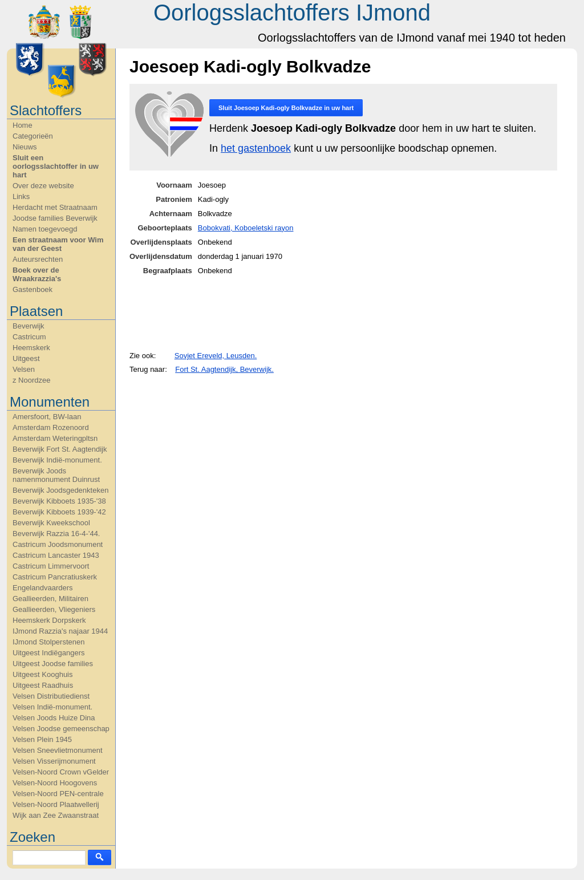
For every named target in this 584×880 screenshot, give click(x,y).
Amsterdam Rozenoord (51, 427)
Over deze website (43, 185)
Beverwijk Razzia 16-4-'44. (56, 533)
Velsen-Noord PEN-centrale (58, 793)
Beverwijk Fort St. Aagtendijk (60, 449)
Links (21, 196)
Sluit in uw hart (286, 107)
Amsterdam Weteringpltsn (55, 438)
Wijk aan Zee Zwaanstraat (56, 815)
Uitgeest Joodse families (53, 663)
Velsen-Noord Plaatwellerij (56, 804)
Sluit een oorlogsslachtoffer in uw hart (56, 166)
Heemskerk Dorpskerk (49, 620)
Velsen (24, 369)
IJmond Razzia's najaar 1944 (60, 631)
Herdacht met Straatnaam (55, 207)
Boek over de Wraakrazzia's (37, 274)
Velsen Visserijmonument (54, 761)
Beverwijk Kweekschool (51, 522)
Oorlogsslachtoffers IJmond (292, 12)
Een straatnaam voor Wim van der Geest (58, 244)
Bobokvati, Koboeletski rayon (246, 228)
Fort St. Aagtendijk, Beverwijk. (224, 369)
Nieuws (25, 147)
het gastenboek (256, 148)
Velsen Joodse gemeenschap (61, 728)
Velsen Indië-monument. (52, 707)
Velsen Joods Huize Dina (54, 717)
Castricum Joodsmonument (58, 544)
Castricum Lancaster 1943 (56, 555)
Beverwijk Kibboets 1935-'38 (59, 501)
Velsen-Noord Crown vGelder (61, 772)
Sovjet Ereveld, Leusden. (216, 355)
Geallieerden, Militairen (50, 598)
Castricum (29, 336)
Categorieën (33, 136)
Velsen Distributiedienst (51, 696)
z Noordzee (31, 380)
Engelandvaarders (43, 587)
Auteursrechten (38, 259)
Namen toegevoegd (45, 229)
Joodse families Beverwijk (55, 218)
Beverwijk (28, 326)
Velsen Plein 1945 (42, 739)
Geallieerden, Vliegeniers (54, 609)
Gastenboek (32, 289)
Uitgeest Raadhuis (43, 685)
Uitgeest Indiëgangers (48, 652)
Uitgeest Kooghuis (43, 674)
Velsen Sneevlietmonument (58, 750)
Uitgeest (26, 358)
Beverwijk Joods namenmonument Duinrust (56, 475)
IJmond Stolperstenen (48, 642)
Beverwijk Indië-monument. (57, 460)
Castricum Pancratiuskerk (55, 577)
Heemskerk (31, 347)
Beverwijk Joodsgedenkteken (60, 490)
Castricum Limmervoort (51, 566)
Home (23, 125)
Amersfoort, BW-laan (47, 416)
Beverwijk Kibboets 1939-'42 (59, 512)
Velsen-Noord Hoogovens (55, 782)
